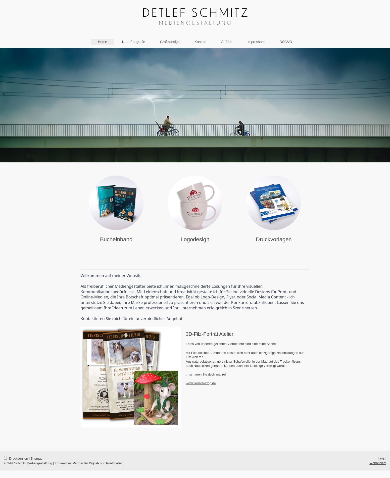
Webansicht (377, 463)
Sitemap (37, 458)
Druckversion (16, 458)
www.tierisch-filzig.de (201, 383)
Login (382, 458)
